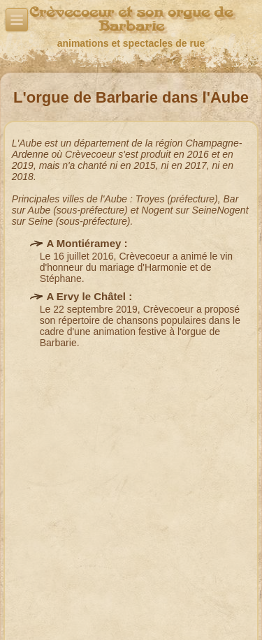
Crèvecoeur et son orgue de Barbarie (131, 19)
